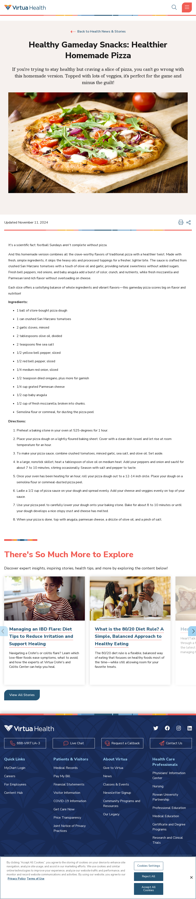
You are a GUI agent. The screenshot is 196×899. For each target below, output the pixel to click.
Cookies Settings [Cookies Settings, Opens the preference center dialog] (148, 866)
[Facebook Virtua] (167, 729)
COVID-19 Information (70, 801)
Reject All (148, 876)
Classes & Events (116, 784)
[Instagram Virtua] (179, 729)
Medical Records (66, 768)
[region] (98, 878)
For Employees (15, 784)
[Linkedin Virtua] (189, 729)
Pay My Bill (62, 776)
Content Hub (13, 792)
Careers (9, 776)
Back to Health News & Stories (98, 31)
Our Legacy (111, 814)
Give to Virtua (113, 768)
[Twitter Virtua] (155, 729)
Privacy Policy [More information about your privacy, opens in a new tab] (17, 879)
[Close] (191, 877)
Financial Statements (69, 784)
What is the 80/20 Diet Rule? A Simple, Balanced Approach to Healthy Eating (129, 636)
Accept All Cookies (149, 888)
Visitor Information (67, 792)
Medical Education (165, 816)
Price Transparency (67, 817)
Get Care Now (64, 809)
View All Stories (22, 695)
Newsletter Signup (117, 792)
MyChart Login (14, 768)
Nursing (157, 786)
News (107, 776)
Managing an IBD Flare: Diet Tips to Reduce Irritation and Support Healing (41, 636)
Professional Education (169, 808)
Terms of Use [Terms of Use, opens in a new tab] (35, 879)
